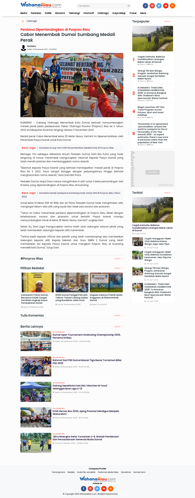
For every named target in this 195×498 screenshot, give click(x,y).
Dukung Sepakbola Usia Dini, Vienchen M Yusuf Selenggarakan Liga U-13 (82, 387)
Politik (48, 13)
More (143, 13)
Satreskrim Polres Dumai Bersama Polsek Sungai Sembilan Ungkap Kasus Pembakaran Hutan (34, 299)
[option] (37, 291)
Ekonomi (60, 13)
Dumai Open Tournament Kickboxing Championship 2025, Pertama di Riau (85, 336)
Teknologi (74, 13)
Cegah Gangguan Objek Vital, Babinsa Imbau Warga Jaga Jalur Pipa (157, 241)
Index (118, 258)
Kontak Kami (139, 472)
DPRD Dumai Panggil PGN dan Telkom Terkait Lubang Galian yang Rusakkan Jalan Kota (71, 298)
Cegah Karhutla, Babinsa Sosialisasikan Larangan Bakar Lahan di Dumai (151, 59)
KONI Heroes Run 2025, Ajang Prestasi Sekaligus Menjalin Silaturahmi (82, 413)
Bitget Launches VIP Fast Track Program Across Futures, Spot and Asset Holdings (151, 111)
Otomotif (88, 13)
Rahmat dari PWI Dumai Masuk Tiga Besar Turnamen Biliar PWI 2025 (86, 362)
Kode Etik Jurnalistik (86, 472)
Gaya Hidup (119, 13)
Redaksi (31, 46)
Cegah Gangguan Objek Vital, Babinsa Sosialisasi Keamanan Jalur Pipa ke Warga (157, 256)
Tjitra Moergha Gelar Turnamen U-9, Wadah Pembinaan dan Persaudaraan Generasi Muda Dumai (88, 438)
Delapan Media (125, 494)
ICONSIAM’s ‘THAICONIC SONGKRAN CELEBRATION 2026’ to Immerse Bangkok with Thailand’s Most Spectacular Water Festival (152, 93)
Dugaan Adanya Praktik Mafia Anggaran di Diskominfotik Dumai (106, 298)
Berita (23, 13)
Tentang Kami (58, 472)
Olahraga (103, 13)
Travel (133, 13)
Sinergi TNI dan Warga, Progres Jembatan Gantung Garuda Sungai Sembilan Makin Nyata (153, 74)
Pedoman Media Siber (108, 472)
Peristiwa (36, 13)
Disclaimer (126, 472)
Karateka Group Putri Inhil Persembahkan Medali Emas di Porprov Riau (76, 147)
